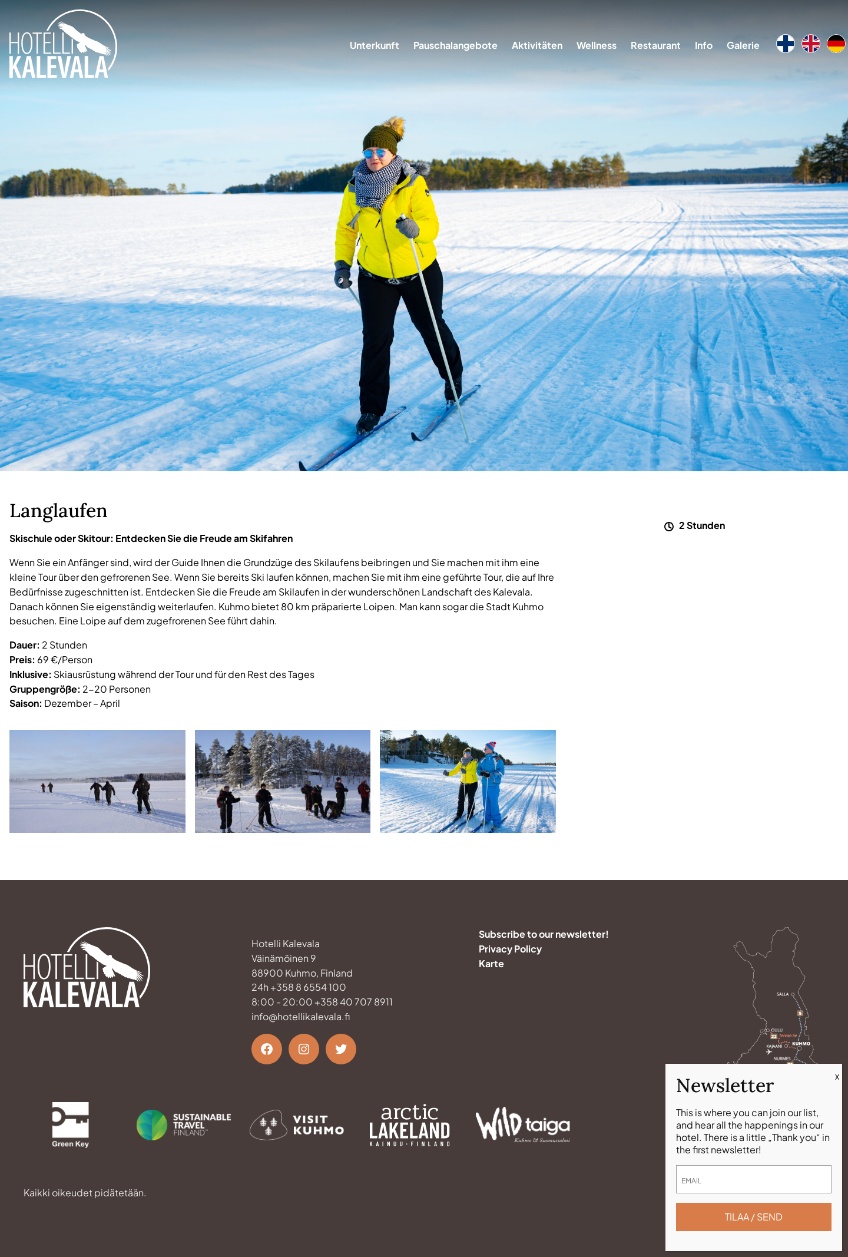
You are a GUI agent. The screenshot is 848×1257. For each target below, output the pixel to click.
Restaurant (656, 45)
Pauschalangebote (455, 45)
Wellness (597, 45)
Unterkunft (374, 45)
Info (704, 45)
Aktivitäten (537, 45)
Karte (491, 963)
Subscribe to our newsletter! (544, 934)
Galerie (743, 45)
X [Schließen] (837, 1077)
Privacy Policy (510, 948)
